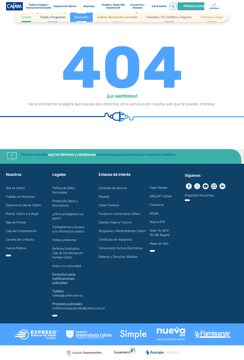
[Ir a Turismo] (26, 17)
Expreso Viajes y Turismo (115, 222)
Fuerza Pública (16, 248)
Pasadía (104, 197)
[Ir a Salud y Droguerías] (53, 17)
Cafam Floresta (109, 205)
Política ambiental (64, 240)
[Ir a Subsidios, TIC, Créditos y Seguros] (168, 17)
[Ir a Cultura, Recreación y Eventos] (117, 17)
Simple (154, 213)
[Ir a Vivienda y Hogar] (211, 17)
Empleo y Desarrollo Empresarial (113, 6)
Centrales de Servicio (113, 188)
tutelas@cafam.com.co (67, 295)
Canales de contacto (20, 239)
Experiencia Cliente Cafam (23, 205)
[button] (26, 17)
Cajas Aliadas (159, 188)
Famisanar (157, 205)
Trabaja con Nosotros (20, 197)
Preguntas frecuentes (199, 195)
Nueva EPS (157, 222)
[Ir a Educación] (81, 17)
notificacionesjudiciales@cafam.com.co (78, 308)
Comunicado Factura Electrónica (121, 248)
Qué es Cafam (15, 188)
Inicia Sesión (159, 6)
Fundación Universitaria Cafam (119, 214)
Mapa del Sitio (159, 243)
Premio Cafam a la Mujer (22, 214)
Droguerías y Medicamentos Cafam (122, 231)
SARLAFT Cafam (161, 196)
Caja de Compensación (21, 231)
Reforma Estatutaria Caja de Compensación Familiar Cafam (67, 253)
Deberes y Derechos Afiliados (118, 257)
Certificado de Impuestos (115, 239)
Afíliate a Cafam (194, 6)
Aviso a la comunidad (66, 266)
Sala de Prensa (16, 222)
